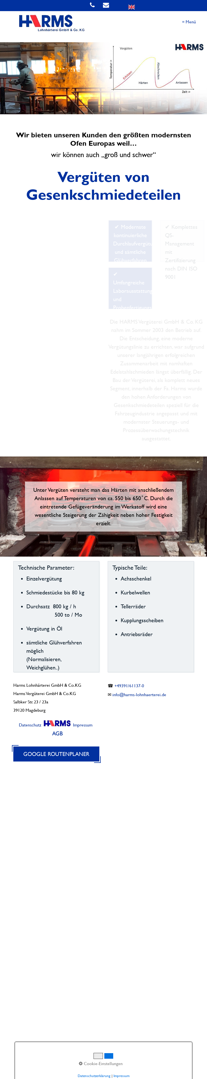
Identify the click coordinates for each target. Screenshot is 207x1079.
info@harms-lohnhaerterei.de (139, 694)
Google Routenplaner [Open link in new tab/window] (56, 754)
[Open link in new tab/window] (117, 5)
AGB (57, 733)
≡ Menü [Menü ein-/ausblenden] (189, 21)
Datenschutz (30, 725)
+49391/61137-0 (129, 685)
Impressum (82, 725)
